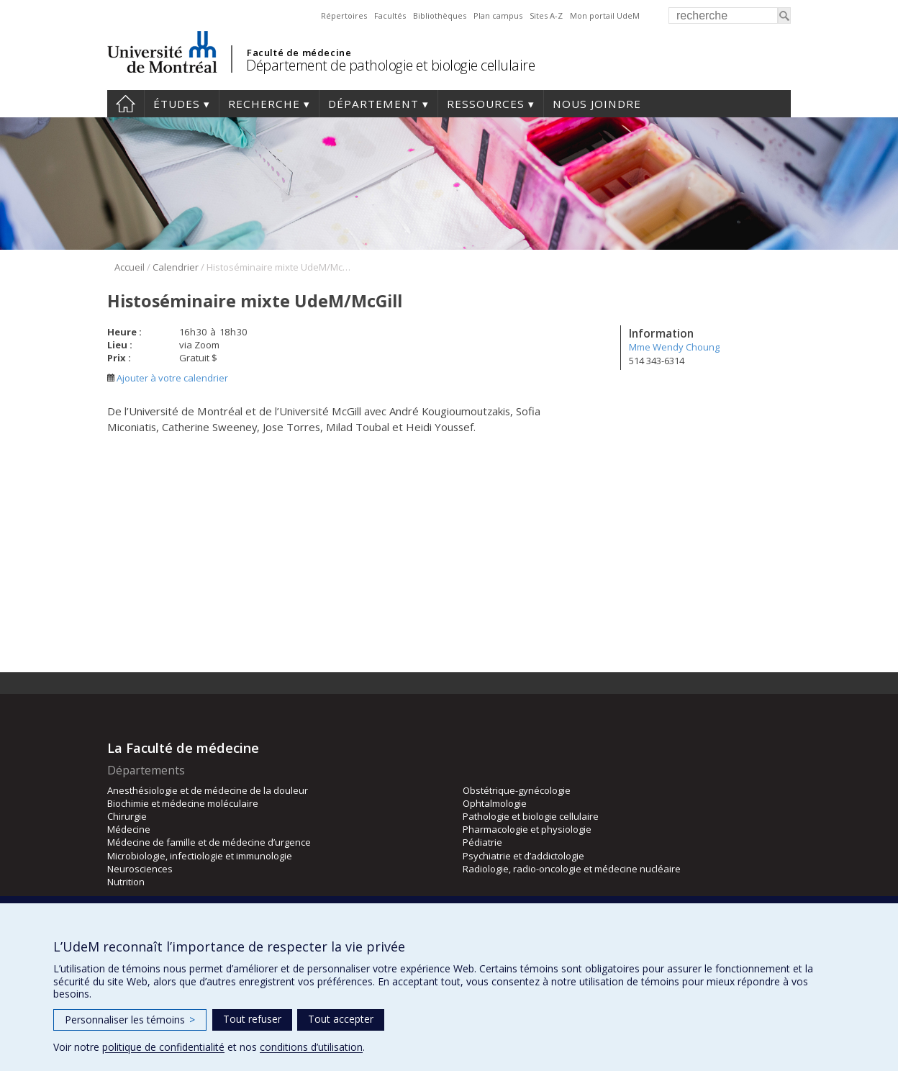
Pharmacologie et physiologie (527, 829)
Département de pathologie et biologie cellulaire (390, 65)
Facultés (390, 15)
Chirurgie (127, 816)
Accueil (125, 103)
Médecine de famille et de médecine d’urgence (209, 842)
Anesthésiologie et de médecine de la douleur (207, 790)
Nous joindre (597, 103)
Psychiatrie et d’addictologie (523, 855)
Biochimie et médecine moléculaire (182, 803)
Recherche (264, 103)
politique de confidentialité (163, 1047)
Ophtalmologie (495, 803)
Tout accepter (340, 1019)
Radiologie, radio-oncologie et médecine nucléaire (572, 868)
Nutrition (126, 881)
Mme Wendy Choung (674, 346)
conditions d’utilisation (311, 1047)
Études (176, 103)
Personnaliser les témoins (130, 1019)
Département (373, 103)
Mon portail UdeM (605, 15)
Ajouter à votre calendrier (167, 377)
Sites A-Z (546, 15)
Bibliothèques (439, 15)
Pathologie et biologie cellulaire (531, 816)
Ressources (486, 103)
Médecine (128, 829)
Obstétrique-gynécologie (517, 790)
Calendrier (176, 267)
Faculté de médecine (299, 52)
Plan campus (497, 15)
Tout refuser (252, 1019)
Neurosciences (140, 868)
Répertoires (344, 15)
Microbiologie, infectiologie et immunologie (199, 855)
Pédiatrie (482, 842)
